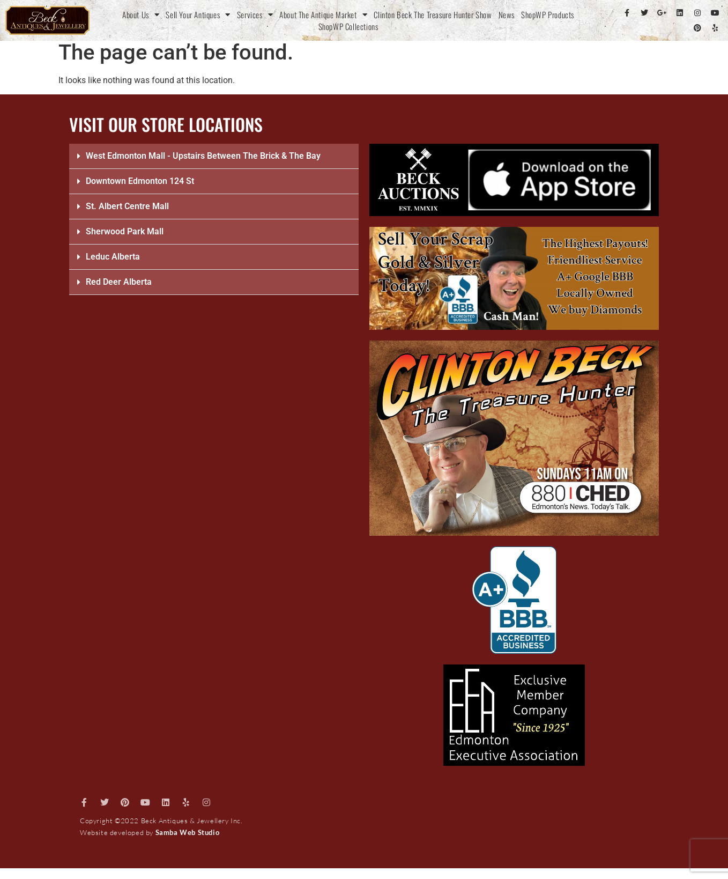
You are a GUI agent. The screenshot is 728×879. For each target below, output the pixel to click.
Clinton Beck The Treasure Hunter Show (433, 14)
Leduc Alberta (113, 257)
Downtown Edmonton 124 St (140, 181)
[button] (214, 156)
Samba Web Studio (187, 832)
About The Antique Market (323, 14)
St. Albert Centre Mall (127, 206)
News (507, 14)
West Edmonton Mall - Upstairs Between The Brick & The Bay (203, 156)
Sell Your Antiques (198, 14)
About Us (140, 14)
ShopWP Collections (348, 26)
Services (255, 14)
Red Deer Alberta (119, 282)
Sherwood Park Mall (125, 231)
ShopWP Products (547, 14)
